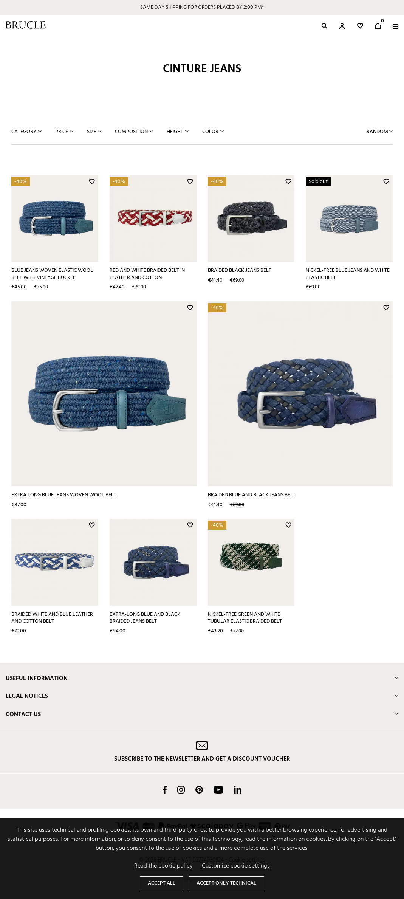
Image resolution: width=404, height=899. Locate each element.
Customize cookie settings (236, 866)
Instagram (181, 790)
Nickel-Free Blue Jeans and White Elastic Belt (348, 274)
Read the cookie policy (163, 866)
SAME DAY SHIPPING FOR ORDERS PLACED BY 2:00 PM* (202, 7)
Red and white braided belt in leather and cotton (147, 274)
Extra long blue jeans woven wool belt (63, 495)
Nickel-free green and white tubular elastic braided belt (245, 618)
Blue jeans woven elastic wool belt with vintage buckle (52, 274)
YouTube (218, 790)
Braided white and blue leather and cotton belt (52, 618)
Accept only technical (226, 883)
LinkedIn (237, 790)
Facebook (165, 790)
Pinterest (199, 790)
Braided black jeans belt (239, 270)
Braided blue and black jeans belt (252, 495)
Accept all (161, 883)
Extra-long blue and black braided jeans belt (145, 618)
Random (378, 131)
